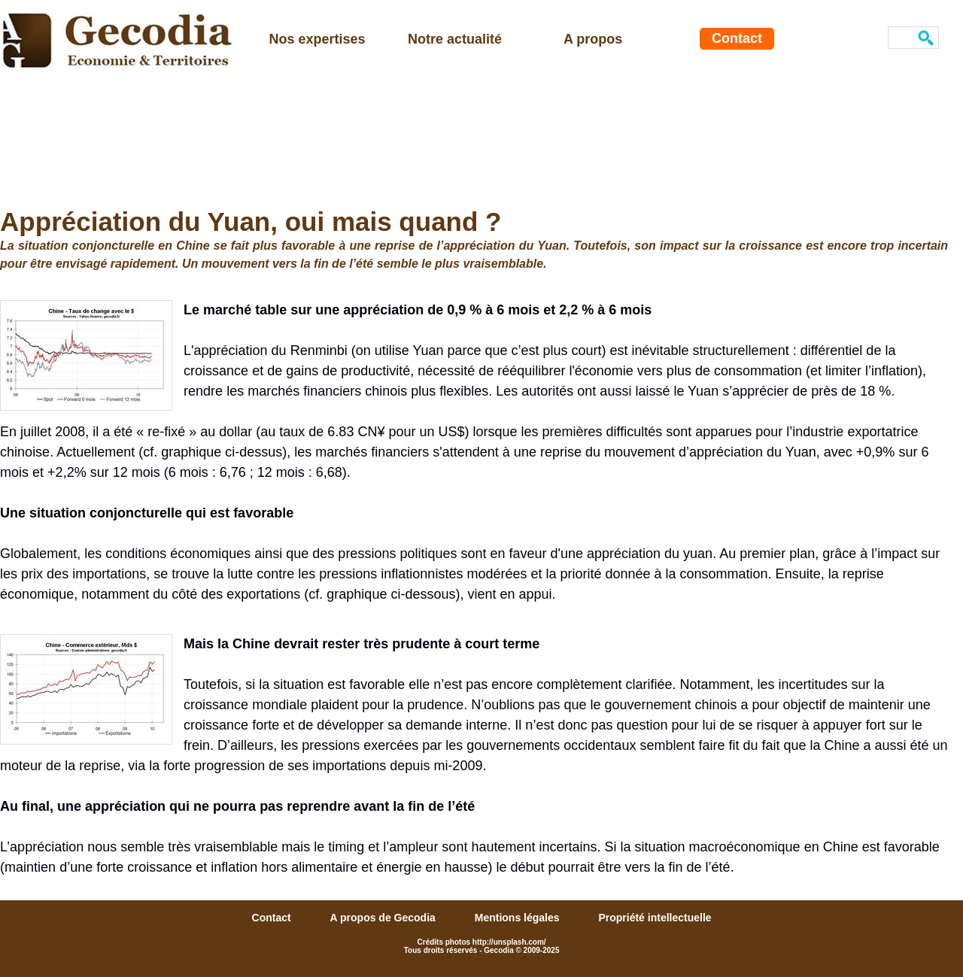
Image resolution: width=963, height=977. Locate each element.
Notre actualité (455, 39)
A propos (593, 39)
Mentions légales (519, 918)
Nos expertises (317, 39)
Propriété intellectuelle (654, 918)
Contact (737, 38)
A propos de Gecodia (384, 918)
